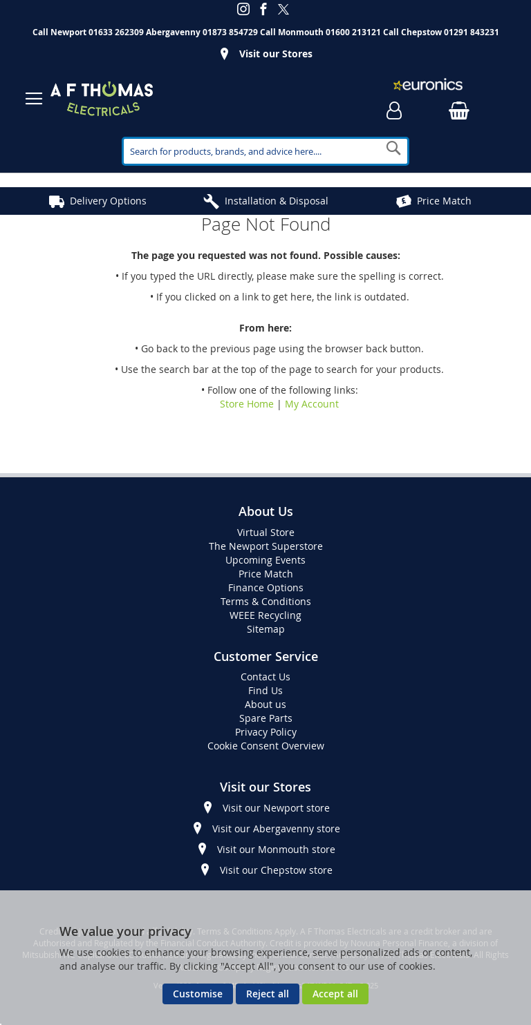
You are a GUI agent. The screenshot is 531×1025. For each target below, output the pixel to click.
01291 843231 (471, 32)
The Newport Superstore (266, 546)
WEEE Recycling (265, 615)
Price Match (444, 200)
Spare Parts (265, 718)
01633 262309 (116, 32)
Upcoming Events (265, 559)
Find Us (265, 690)
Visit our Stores (276, 53)
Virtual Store (266, 532)
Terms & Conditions (266, 601)
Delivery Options (108, 200)
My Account (312, 403)
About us (265, 704)
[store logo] (102, 99)
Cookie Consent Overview (265, 745)
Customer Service (266, 656)
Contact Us (265, 676)
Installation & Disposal (276, 200)
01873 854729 (230, 32)
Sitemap (266, 628)
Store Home (247, 403)
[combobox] (265, 151)
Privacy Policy (266, 731)
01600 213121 (353, 32)
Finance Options (266, 587)
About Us (266, 511)
